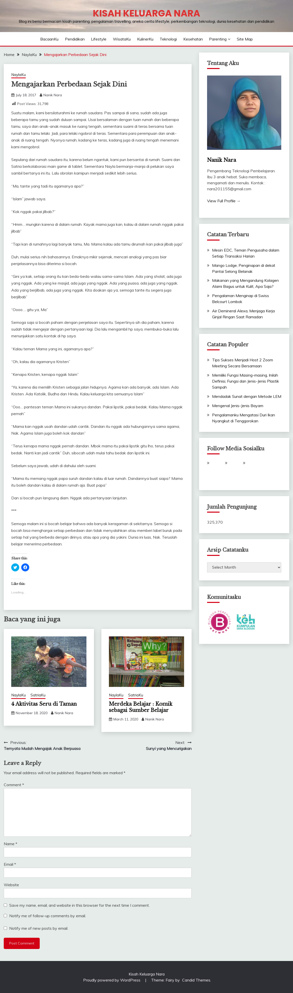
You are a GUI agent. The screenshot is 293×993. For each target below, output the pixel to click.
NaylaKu (18, 74)
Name (10, 843)
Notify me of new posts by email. (38, 928)
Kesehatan (193, 39)
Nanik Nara (52, 95)
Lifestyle (98, 39)
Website (11, 884)
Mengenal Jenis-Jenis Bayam (237, 405)
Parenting (218, 39)
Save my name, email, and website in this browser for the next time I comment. (79, 905)
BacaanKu (49, 39)
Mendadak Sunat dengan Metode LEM (246, 396)
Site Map (245, 39)
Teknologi (168, 39)
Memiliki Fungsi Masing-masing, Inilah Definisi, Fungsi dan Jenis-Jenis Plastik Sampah (245, 381)
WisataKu (122, 39)
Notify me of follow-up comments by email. (47, 915)
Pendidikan (75, 39)
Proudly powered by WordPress (112, 979)
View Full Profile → (224, 200)
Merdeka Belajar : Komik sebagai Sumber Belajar (140, 707)
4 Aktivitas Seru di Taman (44, 704)
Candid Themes (196, 979)
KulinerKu (145, 39)
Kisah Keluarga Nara (146, 13)
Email (10, 864)
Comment (14, 784)
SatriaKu (37, 695)
